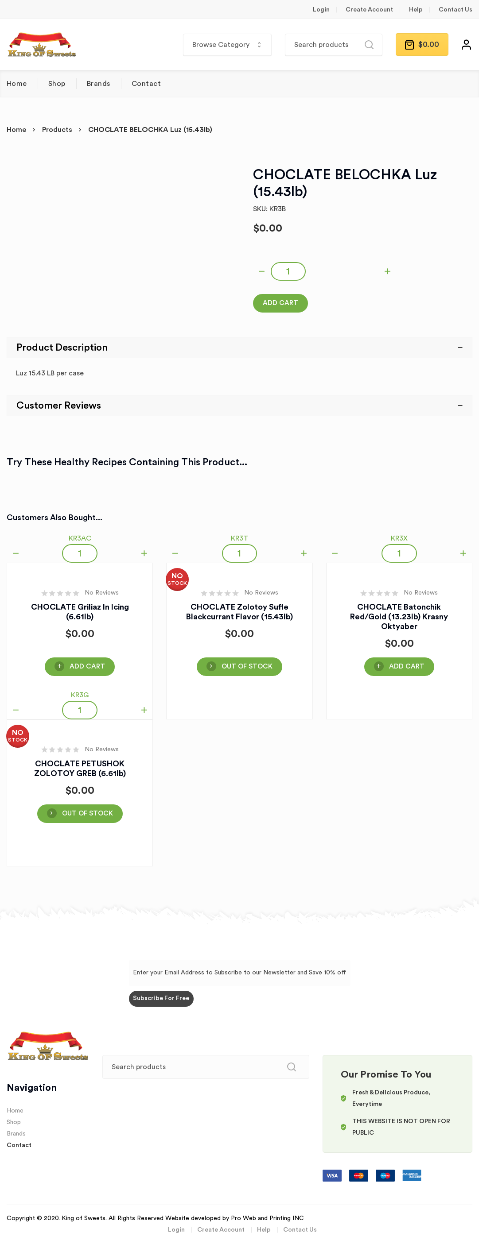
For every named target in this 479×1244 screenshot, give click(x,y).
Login (321, 10)
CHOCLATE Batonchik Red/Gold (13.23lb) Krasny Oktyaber (399, 616)
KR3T (239, 538)
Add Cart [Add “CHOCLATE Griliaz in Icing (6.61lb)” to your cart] (87, 666)
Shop (57, 83)
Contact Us (455, 10)
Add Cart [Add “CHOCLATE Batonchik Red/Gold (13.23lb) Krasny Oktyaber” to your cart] (406, 666)
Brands (98, 83)
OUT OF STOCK (247, 666)
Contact (146, 83)
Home (17, 83)
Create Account (369, 10)
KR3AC (80, 538)
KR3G (80, 695)
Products (57, 129)
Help (416, 10)
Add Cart (280, 303)
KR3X (399, 538)
